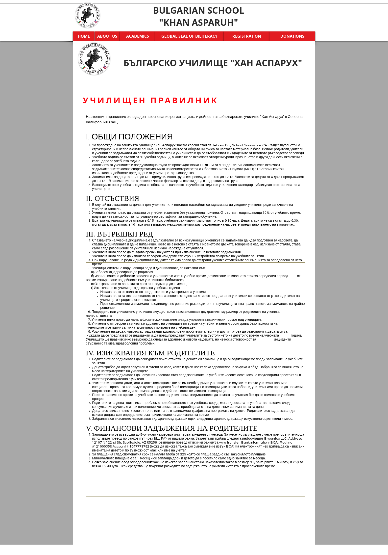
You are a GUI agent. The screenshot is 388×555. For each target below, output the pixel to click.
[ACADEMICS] (137, 36)
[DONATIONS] (292, 36)
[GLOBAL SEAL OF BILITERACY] (189, 36)
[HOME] (84, 36)
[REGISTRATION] (246, 36)
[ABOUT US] (107, 36)
